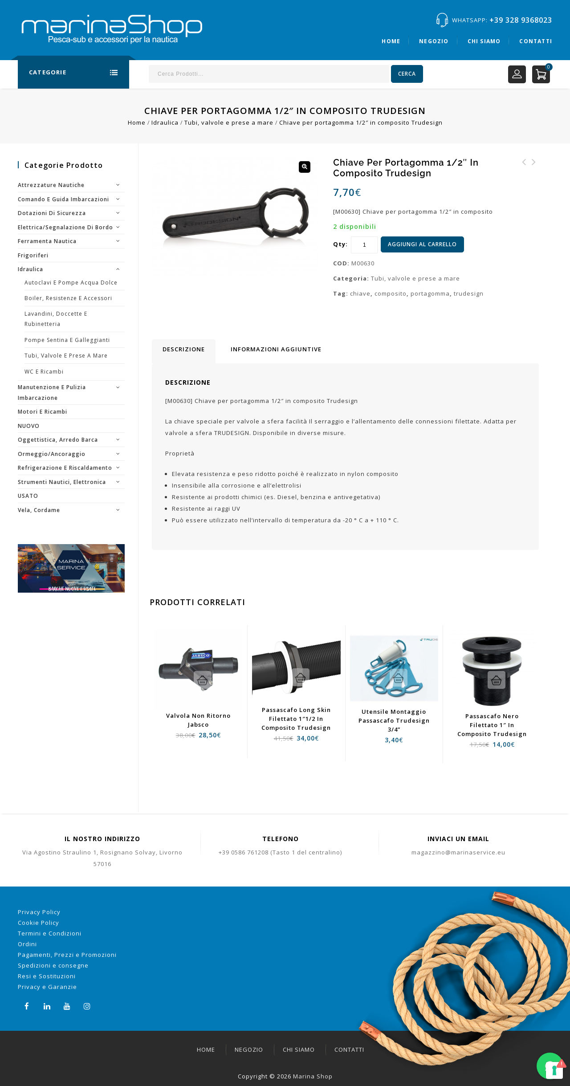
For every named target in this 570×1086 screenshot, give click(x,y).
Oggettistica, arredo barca (58, 439)
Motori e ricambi (42, 411)
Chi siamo (484, 41)
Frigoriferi (33, 255)
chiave (360, 293)
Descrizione (184, 349)
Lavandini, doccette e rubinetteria (55, 319)
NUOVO (29, 426)
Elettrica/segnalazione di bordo (65, 227)
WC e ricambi (44, 371)
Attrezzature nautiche (51, 185)
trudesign (469, 293)
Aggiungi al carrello (422, 244)
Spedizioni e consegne (53, 965)
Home (391, 41)
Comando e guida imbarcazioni (63, 199)
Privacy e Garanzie (47, 987)
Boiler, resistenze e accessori (68, 298)
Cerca (407, 73)
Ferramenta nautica (47, 241)
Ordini (27, 944)
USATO (28, 496)
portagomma (430, 293)
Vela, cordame (39, 510)
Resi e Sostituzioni (47, 976)
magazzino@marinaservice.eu (458, 852)
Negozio (433, 41)
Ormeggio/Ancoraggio (52, 454)
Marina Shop (313, 1076)
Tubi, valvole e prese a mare (228, 122)
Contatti (535, 41)
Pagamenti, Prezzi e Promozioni (67, 955)
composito (391, 293)
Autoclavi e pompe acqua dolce (71, 282)
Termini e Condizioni (49, 933)
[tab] (184, 351)
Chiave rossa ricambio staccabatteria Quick (524, 173)
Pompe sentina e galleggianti (67, 340)
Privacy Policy (39, 912)
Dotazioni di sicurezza (52, 213)
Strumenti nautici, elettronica (62, 482)
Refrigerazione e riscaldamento (65, 468)
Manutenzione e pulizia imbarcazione (52, 392)
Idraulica (165, 122)
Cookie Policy (38, 923)
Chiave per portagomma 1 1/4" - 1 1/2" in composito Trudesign (534, 178)
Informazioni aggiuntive (276, 349)
